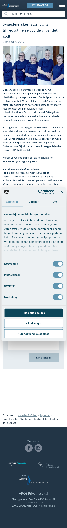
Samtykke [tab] (12, 201)
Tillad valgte (33, 323)
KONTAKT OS (40, 5)
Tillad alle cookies (33, 312)
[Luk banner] (61, 191)
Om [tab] (55, 201)
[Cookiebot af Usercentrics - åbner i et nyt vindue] (40, 191)
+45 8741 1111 (32, 502)
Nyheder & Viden (27, 415)
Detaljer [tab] (34, 201)
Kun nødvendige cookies (33, 333)
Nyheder (45, 415)
